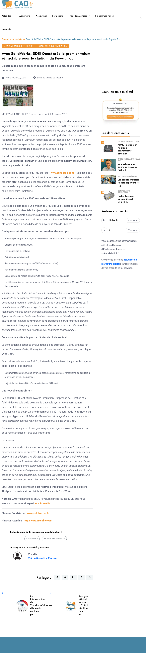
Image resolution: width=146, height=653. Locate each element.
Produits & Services (78, 16)
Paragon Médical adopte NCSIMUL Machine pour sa (84, 605)
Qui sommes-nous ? (104, 16)
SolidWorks (32, 538)
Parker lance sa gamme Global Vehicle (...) (126, 199)
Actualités (6, 16)
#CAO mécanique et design (18, 46)
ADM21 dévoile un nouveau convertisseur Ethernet (127, 149)
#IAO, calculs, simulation (53, 46)
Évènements (24, 16)
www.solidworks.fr (38, 513)
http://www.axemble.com (38, 520)
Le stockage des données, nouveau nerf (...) (127, 167)
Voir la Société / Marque (42, 558)
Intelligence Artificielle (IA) (129, 160)
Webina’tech (41, 16)
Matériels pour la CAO (128, 142)
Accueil (5, 39)
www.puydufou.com (62, 172)
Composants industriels (124, 192)
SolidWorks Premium (54, 538)
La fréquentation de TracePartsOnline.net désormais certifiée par (41, 605)
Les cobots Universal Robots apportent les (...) (128, 182)
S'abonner (133, 220)
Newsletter (7, 29)
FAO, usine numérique (127, 176)
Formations (57, 16)
